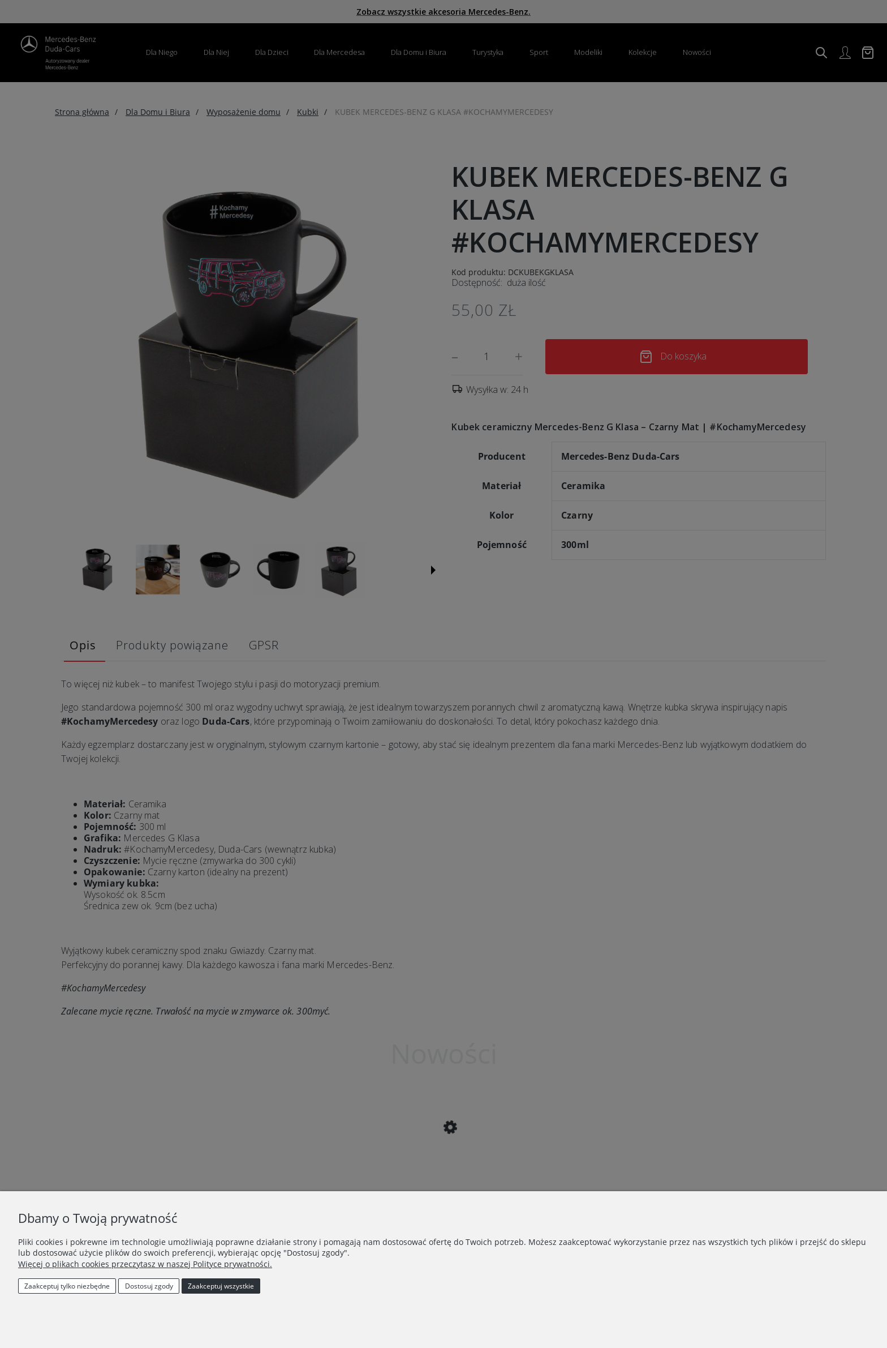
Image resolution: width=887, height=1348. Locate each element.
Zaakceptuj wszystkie (221, 1286)
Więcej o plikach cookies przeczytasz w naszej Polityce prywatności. (145, 1264)
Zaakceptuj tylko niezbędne (67, 1286)
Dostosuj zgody (149, 1286)
